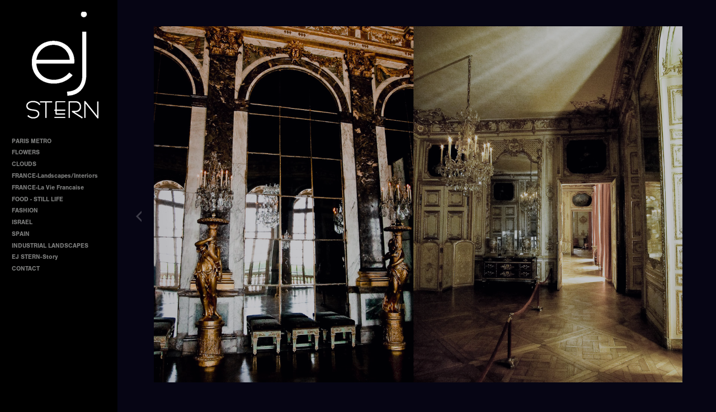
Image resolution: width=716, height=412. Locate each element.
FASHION (25, 210)
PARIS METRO (31, 141)
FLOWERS (26, 152)
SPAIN (21, 234)
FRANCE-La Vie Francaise (48, 187)
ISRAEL (22, 222)
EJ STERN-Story (35, 257)
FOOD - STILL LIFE (37, 199)
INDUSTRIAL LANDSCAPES (50, 245)
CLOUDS (24, 164)
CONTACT (26, 268)
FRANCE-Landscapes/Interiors (55, 175)
